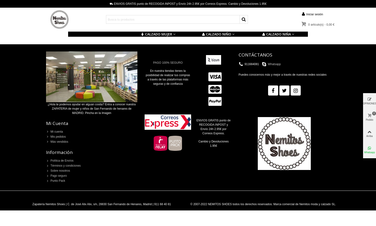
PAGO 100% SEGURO (168, 62)
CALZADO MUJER (156, 34)
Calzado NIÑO (216, 34)
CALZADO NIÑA (276, 34)
